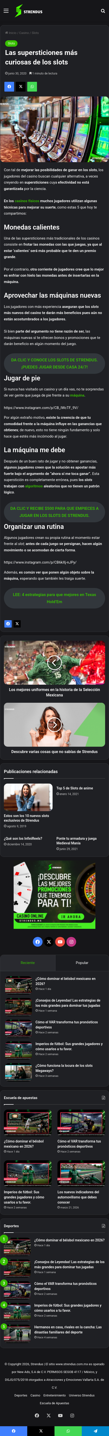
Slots (35, 33)
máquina (77, 395)
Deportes (20, 1395)
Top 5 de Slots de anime (74, 788)
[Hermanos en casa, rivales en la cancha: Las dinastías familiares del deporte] (17, 1334)
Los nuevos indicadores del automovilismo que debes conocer (78, 1197)
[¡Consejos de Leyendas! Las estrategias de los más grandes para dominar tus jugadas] (18, 1007)
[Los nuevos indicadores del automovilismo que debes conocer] (81, 1173)
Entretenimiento (55, 1395)
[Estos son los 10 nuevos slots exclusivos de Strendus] (28, 797)
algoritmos (34, 486)
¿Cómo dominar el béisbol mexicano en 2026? (69, 1240)
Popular (82, 963)
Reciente (28, 963)
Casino (24, 33)
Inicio (10, 33)
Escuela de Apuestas (54, 1403)
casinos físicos (27, 201)
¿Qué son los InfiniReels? (23, 838)
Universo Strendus (81, 1395)
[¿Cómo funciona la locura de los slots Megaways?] (18, 1072)
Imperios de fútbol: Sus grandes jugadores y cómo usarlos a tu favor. (24, 1197)
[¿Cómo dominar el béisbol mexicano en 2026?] (18, 985)
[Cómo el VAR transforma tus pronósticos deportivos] (18, 1029)
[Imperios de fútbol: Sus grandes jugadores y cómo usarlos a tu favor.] (18, 1050)
